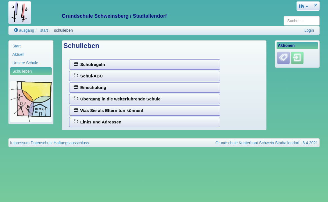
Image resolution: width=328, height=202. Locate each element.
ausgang (24, 30)
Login (309, 30)
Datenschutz (42, 143)
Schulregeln (89, 64)
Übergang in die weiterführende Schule (117, 99)
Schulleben (22, 71)
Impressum (20, 143)
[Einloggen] (297, 58)
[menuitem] (31, 46)
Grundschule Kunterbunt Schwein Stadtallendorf (257, 143)
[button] (303, 6)
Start (16, 46)
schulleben (63, 30)
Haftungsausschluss (71, 143)
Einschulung (90, 87)
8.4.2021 (310, 143)
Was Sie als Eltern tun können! (108, 110)
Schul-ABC (88, 76)
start (44, 30)
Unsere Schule (25, 63)
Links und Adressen (97, 122)
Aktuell (18, 54)
